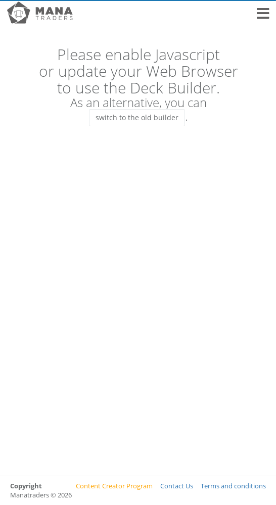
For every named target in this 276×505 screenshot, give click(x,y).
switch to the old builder (137, 117)
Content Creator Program (114, 485)
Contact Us (176, 485)
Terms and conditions (233, 485)
